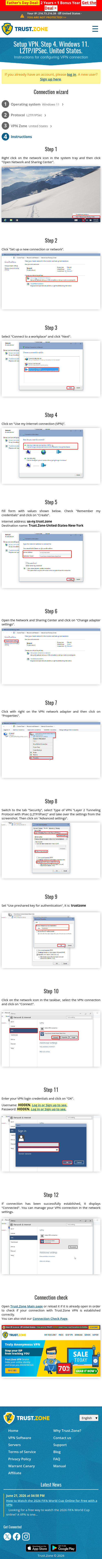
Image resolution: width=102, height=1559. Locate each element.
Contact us (62, 1437)
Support (60, 1444)
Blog (57, 1451)
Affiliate (14, 1473)
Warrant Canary (21, 1466)
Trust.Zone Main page (26, 1306)
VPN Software (19, 1437)
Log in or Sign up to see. (49, 1105)
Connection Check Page (50, 1318)
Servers (14, 1444)
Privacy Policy (19, 1459)
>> (46, 17)
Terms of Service (22, 1451)
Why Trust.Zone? (67, 1430)
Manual (59, 1466)
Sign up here (50, 79)
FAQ (56, 1459)
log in (71, 74)
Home (13, 1430)
